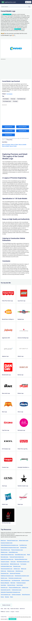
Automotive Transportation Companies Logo (10, 592)
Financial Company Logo (12, 540)
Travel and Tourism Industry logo (17, 557)
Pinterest (17, 611)
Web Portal (12, 582)
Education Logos (17, 566)
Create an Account (6, 605)
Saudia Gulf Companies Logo (7, 559)
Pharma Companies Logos (17, 549)
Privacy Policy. (9, 139)
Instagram (12, 611)
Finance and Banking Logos (15, 587)
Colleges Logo (25, 587)
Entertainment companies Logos (22, 575)
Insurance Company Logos (6, 542)
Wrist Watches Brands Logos (23, 561)
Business (7, 596)
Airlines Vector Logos (23, 540)
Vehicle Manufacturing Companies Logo (9, 545)
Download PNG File (22, 126)
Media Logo (23, 568)
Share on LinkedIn (22, 144)
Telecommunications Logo (6, 568)
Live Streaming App (16, 580)
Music (11, 596)
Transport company (5, 561)
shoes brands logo (5, 564)
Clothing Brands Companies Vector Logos (10, 547)
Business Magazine (5, 582)
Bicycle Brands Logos (5, 549)
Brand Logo (3, 540)
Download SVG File (8, 126)
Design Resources (26, 594)
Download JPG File (8, 130)
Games (2, 596)
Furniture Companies (16, 594)
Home (2, 608)
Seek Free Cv (22, 608)
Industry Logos (4, 578)
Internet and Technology (15, 573)
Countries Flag (23, 547)
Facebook (7, 611)
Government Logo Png (6, 589)
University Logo (4, 587)
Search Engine (20, 585)
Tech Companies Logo (6, 594)
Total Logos (13, 561)
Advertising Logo (19, 571)
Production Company (21, 582)
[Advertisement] (16, 69)
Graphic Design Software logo (7, 554)
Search (30, 7)
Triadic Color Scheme (14, 608)
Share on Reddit (5, 146)
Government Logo (5, 573)
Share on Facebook (6, 144)
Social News (3, 585)
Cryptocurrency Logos (16, 589)
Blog (8, 608)
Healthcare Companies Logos (7, 575)
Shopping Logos (10, 571)
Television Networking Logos (21, 559)
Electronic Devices (11, 585)
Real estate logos (4, 557)
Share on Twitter (14, 144)
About (5, 608)
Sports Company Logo (5, 580)
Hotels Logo (3, 571)
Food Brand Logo (23, 545)
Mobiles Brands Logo (14, 564)
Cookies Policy (3, 616)
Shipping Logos (4, 552)
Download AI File (8, 134)
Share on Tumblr (13, 146)
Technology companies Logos (15, 578)
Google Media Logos (13, 552)
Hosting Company (25, 580)
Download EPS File (22, 130)
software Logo (17, 568)
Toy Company (9, 93)
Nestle (28, 554)
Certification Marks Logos (6, 566)
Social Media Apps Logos (20, 554)
